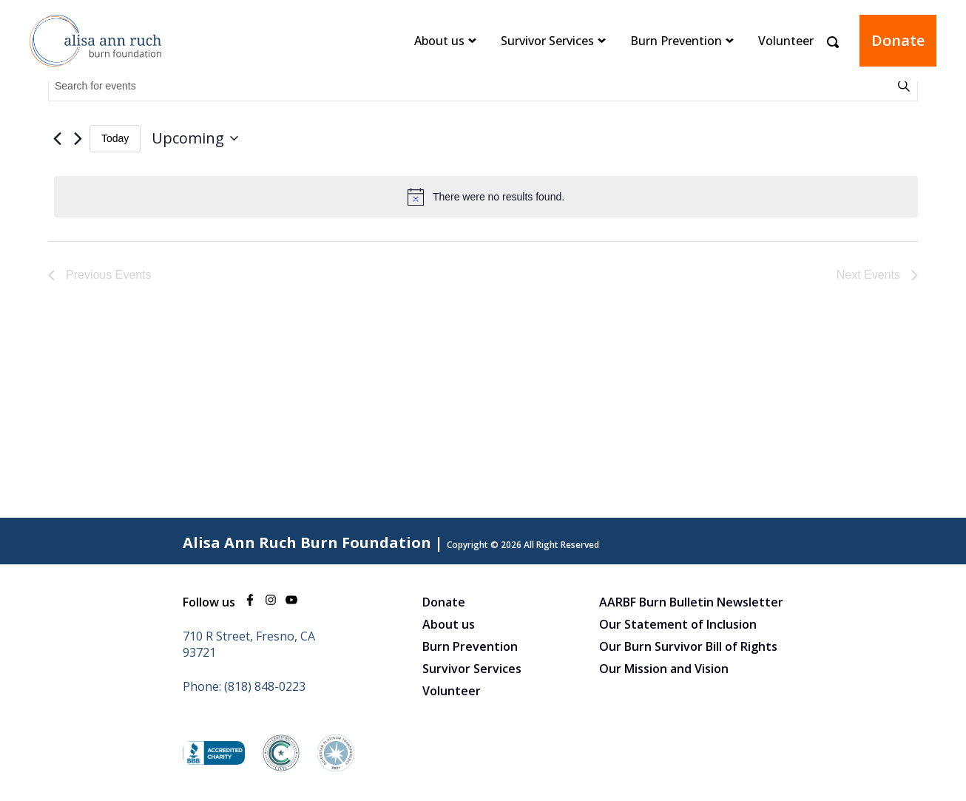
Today (115, 138)
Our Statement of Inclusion (678, 624)
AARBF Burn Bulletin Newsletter (691, 602)
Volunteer (786, 41)
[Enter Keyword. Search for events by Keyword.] (472, 86)
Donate (898, 40)
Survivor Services (547, 41)
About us (439, 41)
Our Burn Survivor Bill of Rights (688, 646)
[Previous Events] (57, 138)
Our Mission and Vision (664, 668)
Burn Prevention (676, 41)
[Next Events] (78, 138)
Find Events (906, 86)
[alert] (486, 196)
